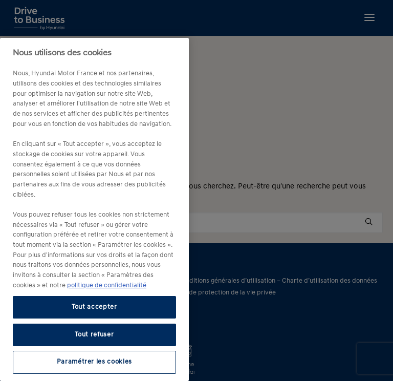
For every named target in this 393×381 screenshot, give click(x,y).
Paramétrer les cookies (94, 361)
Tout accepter (94, 307)
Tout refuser (94, 334)
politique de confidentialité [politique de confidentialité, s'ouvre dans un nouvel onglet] (106, 285)
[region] (94, 209)
